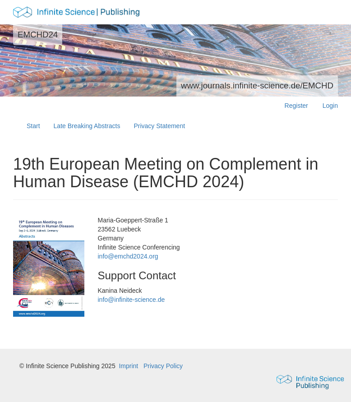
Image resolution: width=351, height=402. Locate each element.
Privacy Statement (159, 125)
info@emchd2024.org (128, 256)
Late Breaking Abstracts (87, 125)
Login (330, 105)
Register (296, 105)
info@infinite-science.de (131, 299)
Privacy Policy (163, 366)
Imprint (128, 366)
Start (33, 125)
